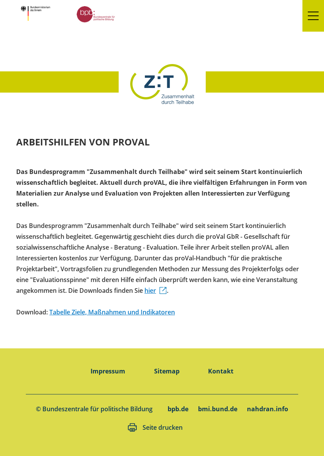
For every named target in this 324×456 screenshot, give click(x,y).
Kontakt (220, 371)
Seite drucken (163, 427)
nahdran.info (267, 409)
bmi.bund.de (217, 409)
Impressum (108, 371)
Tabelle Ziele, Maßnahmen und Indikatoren (112, 312)
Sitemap (167, 371)
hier (150, 290)
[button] (313, 16)
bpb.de (178, 409)
